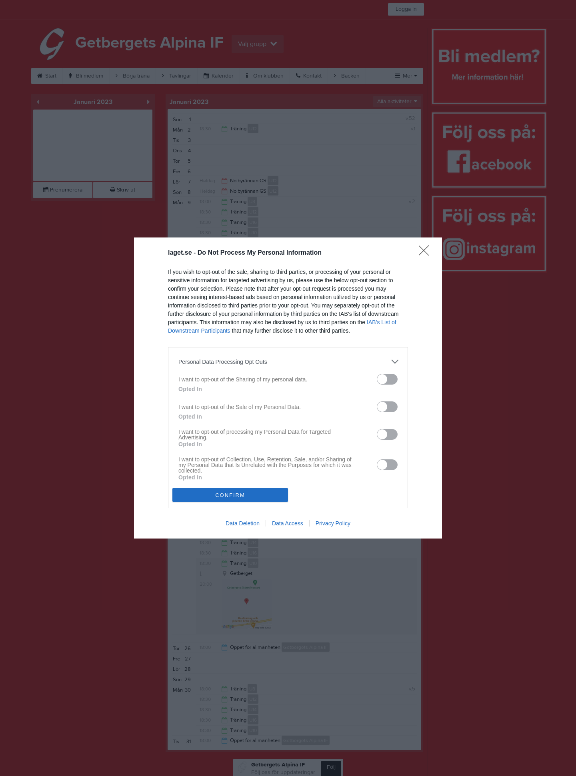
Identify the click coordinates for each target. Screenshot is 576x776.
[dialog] (288, 388)
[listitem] (288, 361)
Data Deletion (243, 523)
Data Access (287, 523)
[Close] (426, 253)
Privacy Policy (333, 523)
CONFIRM (230, 495)
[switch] (387, 379)
